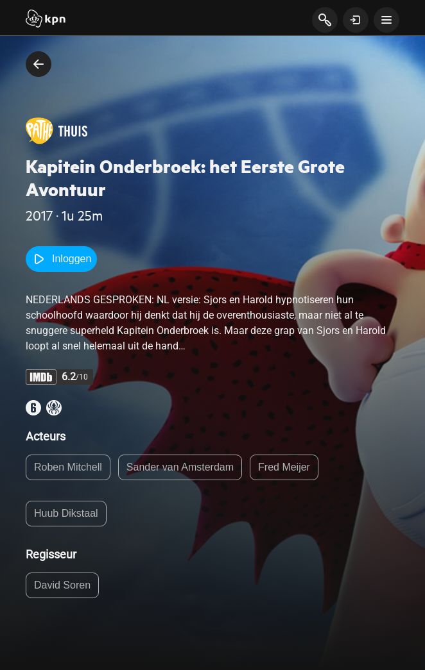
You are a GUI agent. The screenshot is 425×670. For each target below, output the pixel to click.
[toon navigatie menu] (386, 20)
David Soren (62, 585)
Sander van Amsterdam (180, 467)
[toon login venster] (356, 20)
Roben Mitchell (68, 467)
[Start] (45, 20)
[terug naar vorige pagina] (38, 64)
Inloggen (61, 259)
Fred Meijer (284, 467)
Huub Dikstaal (66, 513)
